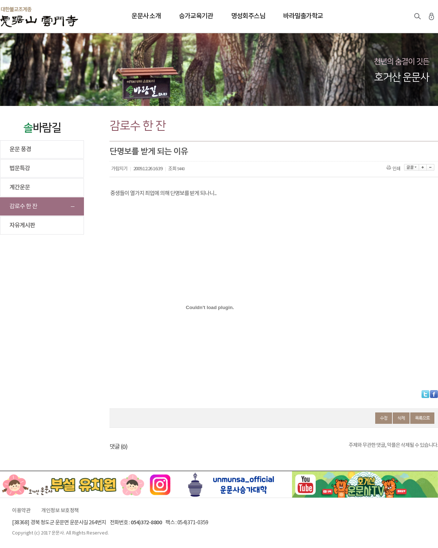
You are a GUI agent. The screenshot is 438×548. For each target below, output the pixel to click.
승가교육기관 (196, 16)
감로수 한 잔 (23, 206)
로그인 (431, 16)
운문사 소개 (146, 16)
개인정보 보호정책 (60, 510)
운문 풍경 (20, 149)
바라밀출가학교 (303, 16)
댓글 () (118, 447)
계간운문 (19, 187)
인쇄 (394, 169)
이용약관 (21, 510)
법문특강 (19, 168)
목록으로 (422, 417)
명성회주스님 (248, 16)
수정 (383, 417)
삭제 (401, 417)
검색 (417, 16)
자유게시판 (22, 225)
